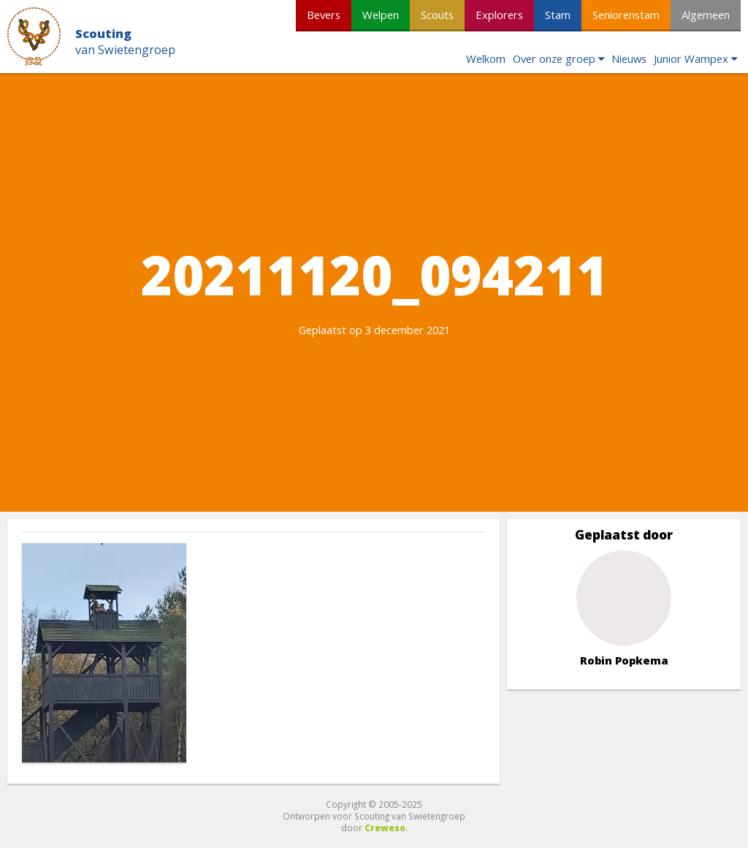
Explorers (499, 14)
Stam (557, 14)
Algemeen (706, 14)
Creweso (385, 827)
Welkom (485, 58)
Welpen (380, 14)
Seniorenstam (626, 14)
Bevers (323, 14)
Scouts (437, 14)
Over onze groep (554, 58)
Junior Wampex (691, 58)
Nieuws (628, 58)
